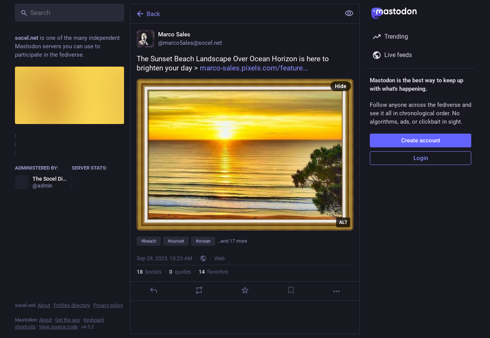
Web (219, 258)
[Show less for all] (349, 13)
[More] (336, 291)
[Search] (69, 12)
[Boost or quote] (199, 290)
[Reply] (153, 290)
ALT (343, 222)
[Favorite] (245, 290)
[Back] (235, 13)
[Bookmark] (291, 290)
